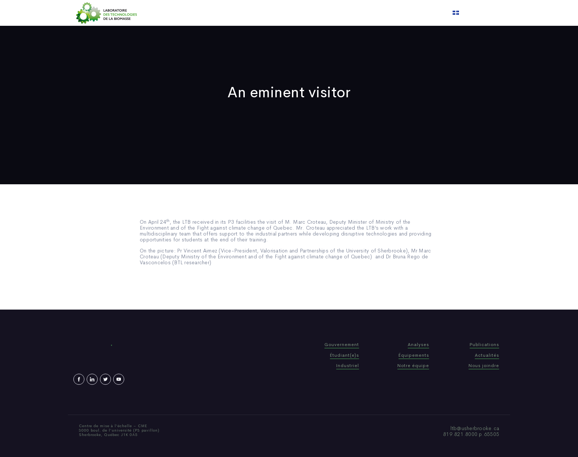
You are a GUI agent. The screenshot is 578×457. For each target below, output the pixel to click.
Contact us (364, 13)
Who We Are (239, 13)
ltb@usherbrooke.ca (474, 428)
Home (207, 13)
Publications (279, 13)
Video (333, 13)
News (310, 13)
